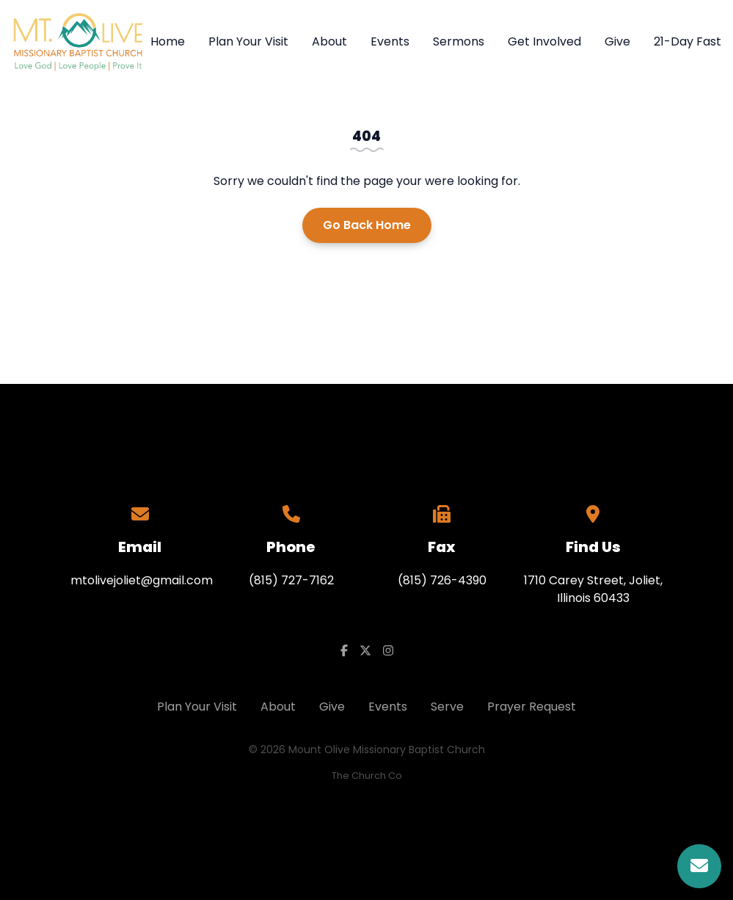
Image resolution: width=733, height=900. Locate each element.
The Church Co (367, 775)
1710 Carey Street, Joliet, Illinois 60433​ (593, 589)
